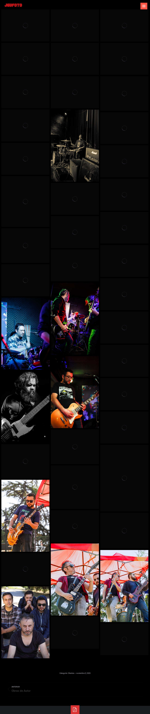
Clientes (71, 673)
